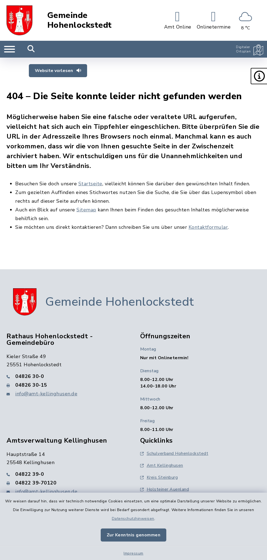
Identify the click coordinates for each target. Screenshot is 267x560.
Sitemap (86, 210)
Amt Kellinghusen (161, 465)
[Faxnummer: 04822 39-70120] (67, 483)
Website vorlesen (58, 71)
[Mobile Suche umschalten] (31, 49)
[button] (259, 76)
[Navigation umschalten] (9, 49)
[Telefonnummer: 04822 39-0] (67, 474)
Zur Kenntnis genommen (134, 535)
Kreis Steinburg (159, 477)
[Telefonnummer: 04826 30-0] (67, 376)
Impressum (133, 553)
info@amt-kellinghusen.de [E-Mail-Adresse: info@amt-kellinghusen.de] (46, 393)
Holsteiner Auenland (164, 489)
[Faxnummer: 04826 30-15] (67, 385)
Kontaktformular (208, 227)
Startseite (90, 183)
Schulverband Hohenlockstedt (174, 453)
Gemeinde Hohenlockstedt (79, 20)
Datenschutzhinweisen (133, 518)
